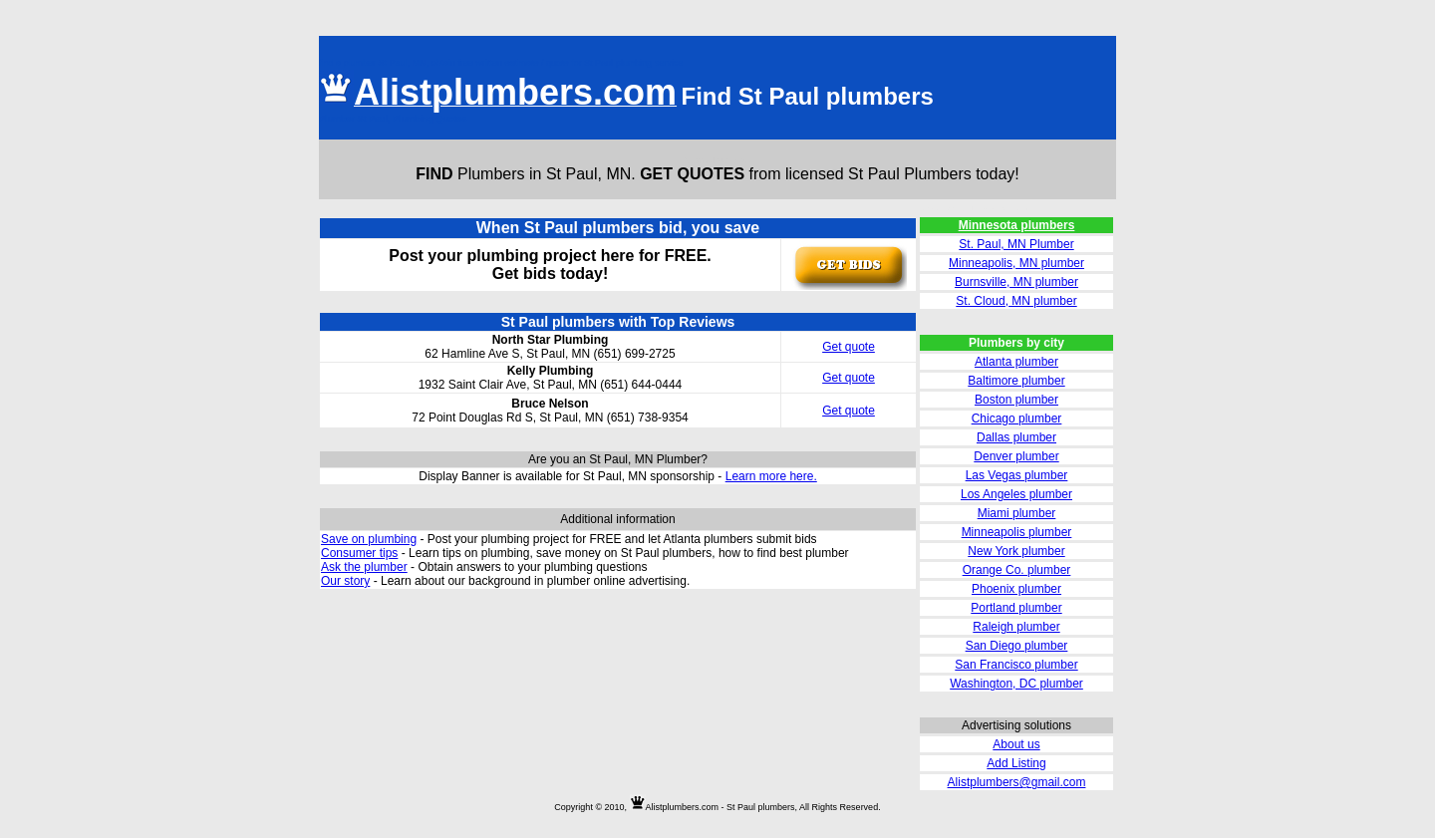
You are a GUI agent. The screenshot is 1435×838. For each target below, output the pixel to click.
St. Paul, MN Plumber (1016, 244)
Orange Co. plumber (1017, 570)
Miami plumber (1017, 513)
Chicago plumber (1017, 418)
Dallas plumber (1016, 437)
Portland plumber (1016, 608)
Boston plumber (1016, 400)
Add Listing (1016, 763)
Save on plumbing (369, 539)
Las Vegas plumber (1017, 475)
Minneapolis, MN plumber (1016, 263)
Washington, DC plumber (1016, 684)
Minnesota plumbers (1017, 225)
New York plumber (1016, 551)
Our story (345, 581)
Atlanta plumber (1016, 362)
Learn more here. (771, 476)
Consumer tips (359, 553)
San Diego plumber (1017, 646)
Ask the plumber (364, 567)
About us (1016, 744)
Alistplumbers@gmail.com (1017, 782)
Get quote (848, 347)
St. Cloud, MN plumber (1016, 301)
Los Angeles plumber (1016, 494)
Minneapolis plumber (1017, 532)
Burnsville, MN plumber (1016, 282)
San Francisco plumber (1016, 665)
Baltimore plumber (1016, 381)
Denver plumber (1016, 456)
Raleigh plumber (1016, 627)
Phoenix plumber (1016, 589)
